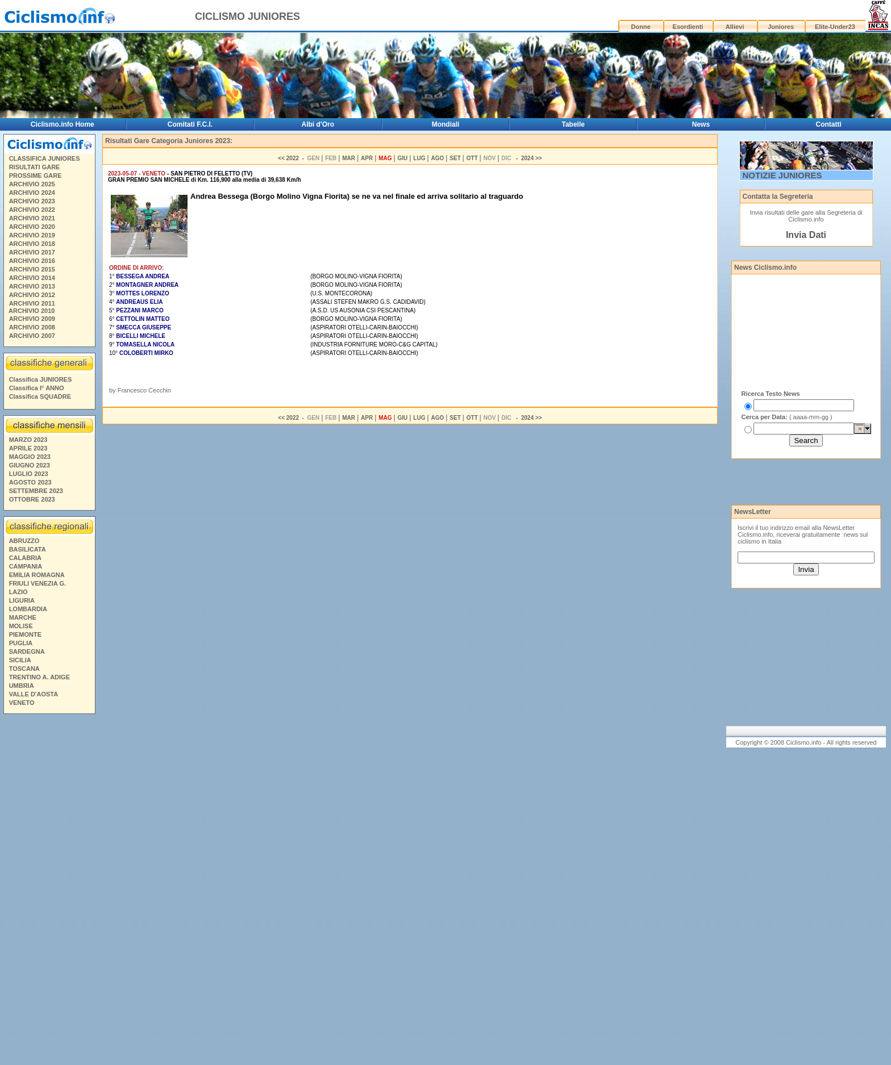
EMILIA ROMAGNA (37, 574)
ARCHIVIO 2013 (32, 286)
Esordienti (688, 26)
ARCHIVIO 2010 (32, 310)
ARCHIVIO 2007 (32, 335)
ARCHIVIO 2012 (32, 294)
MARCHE (22, 617)
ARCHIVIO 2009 (32, 318)
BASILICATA (27, 549)
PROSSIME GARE (35, 175)
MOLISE (21, 626)
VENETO (22, 702)
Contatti (829, 124)
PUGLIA (21, 643)
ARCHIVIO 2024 (32, 192)
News (701, 124)
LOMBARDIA (28, 608)
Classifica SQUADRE (40, 396)
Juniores (781, 26)
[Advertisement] (48, 891)
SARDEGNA (27, 651)
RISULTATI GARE (34, 167)
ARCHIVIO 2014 (32, 277)
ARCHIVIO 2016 (32, 260)
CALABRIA (25, 557)
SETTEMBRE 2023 (36, 490)
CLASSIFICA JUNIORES (44, 158)
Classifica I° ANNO (36, 388)
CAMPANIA (25, 566)
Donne (641, 26)
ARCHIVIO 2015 (32, 269)
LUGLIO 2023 (28, 473)
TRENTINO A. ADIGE (39, 677)
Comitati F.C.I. (190, 124)
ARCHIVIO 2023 (32, 201)
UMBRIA (21, 685)
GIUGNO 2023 (29, 465)
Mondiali (446, 124)
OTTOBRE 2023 (32, 499)
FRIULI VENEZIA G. (37, 583)
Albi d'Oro (318, 124)
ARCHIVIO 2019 (32, 235)
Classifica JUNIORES (40, 379)
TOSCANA (24, 668)
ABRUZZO (24, 540)
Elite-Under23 (835, 26)
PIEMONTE (25, 634)
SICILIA (20, 660)
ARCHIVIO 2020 (32, 226)
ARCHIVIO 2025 (32, 184)
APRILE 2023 (28, 448)
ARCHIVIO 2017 (32, 252)
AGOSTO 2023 (30, 482)
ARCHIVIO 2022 (32, 209)
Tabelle (573, 124)
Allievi (735, 26)
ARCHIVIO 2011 (32, 303)
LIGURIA (22, 600)
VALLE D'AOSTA (34, 694)
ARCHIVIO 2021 (32, 218)
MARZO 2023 (28, 439)
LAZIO (18, 591)
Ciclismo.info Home (62, 124)
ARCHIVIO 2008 (32, 327)
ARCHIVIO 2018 (32, 243)
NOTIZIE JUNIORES (782, 175)
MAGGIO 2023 (30, 456)
